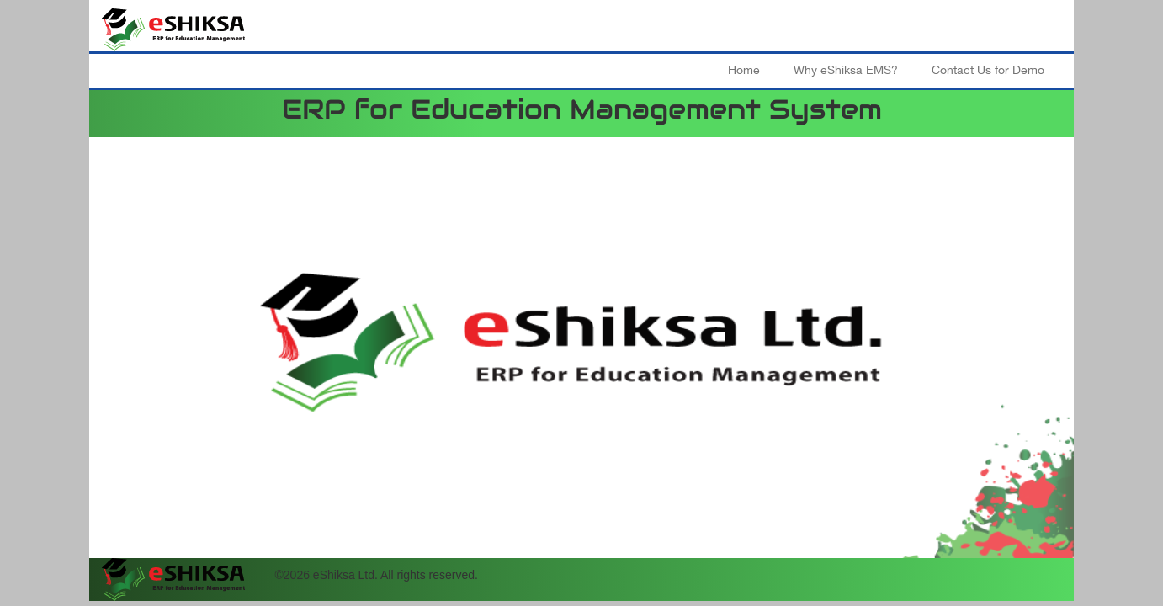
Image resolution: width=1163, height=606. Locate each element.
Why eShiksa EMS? (846, 70)
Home (744, 70)
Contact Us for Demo (988, 70)
